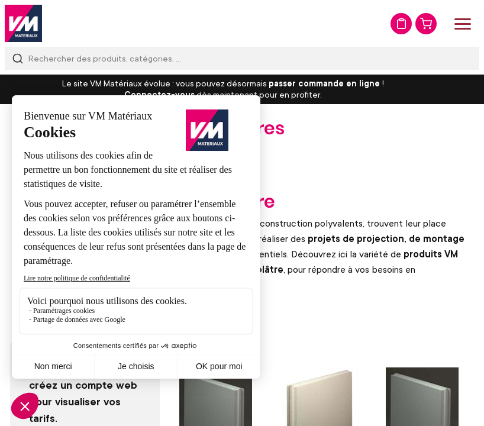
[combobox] (242, 58)
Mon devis (401, 23)
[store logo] (23, 23)
